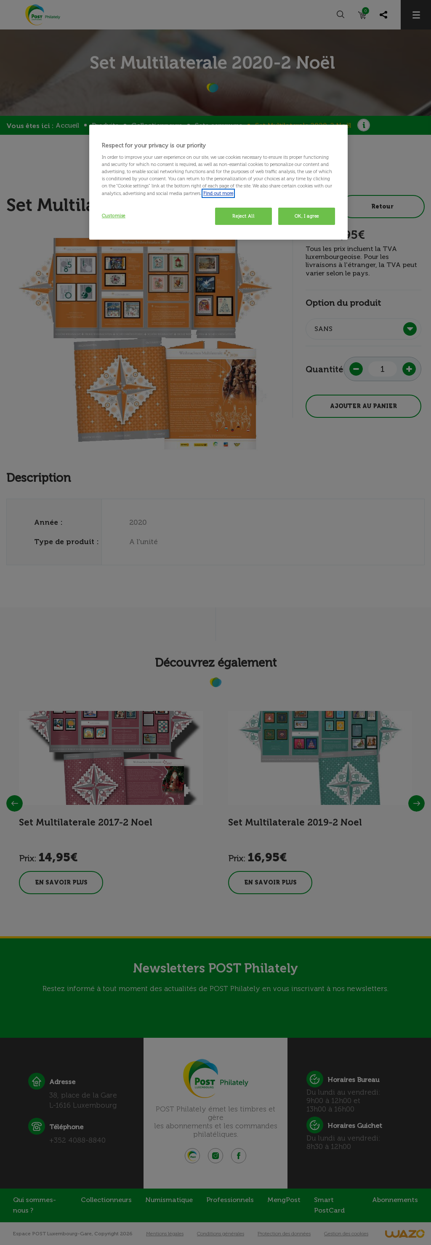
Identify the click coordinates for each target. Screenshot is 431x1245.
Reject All (243, 216)
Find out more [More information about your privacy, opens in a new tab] (218, 193)
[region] (218, 182)
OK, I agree (307, 216)
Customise (113, 216)
